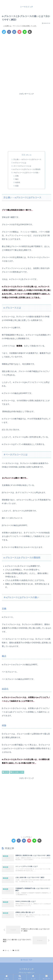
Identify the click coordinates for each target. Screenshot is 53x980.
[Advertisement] (26, 63)
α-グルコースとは (19, 163)
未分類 (6, 772)
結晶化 (17, 182)
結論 (17, 186)
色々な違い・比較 (16, 772)
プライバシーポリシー (26, 973)
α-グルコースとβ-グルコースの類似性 (27, 169)
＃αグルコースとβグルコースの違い (26, 172)
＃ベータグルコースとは (22, 166)
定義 (17, 176)
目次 (23, 155)
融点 (17, 179)
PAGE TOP (26, 960)
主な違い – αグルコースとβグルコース (27, 159)
